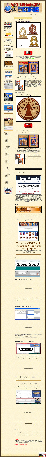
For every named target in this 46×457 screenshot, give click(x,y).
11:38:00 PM (23, 92)
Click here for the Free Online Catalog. (28, 252)
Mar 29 (6, 163)
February (7, 146)
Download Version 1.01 (28, 378)
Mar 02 (6, 148)
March (7, 147)
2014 (5, 141)
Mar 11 (6, 153)
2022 (5, 181)
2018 (5, 176)
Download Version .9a (28, 423)
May (6, 166)
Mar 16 (6, 156)
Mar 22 (6, 160)
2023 (5, 182)
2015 (5, 142)
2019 (5, 177)
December (7, 174)
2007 (5, 133)
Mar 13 (6, 154)
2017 (5, 175)
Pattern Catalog (17, 17)
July (6, 168)
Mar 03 (6, 149)
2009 (5, 135)
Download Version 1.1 (28, 336)
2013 (5, 140)
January (7, 145)
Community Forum (24, 17)
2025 (5, 184)
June (6, 167)
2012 (5, 139)
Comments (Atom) (22, 172)
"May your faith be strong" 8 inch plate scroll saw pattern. (28, 95)
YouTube (30, 17)
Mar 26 (6, 162)
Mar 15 (6, 155)
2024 (5, 183)
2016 (5, 143)
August (7, 169)
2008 (5, 134)
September (7, 170)
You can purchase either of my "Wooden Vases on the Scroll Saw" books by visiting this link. (28, 75)
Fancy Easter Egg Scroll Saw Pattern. (23, 21)
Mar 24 (6, 161)
